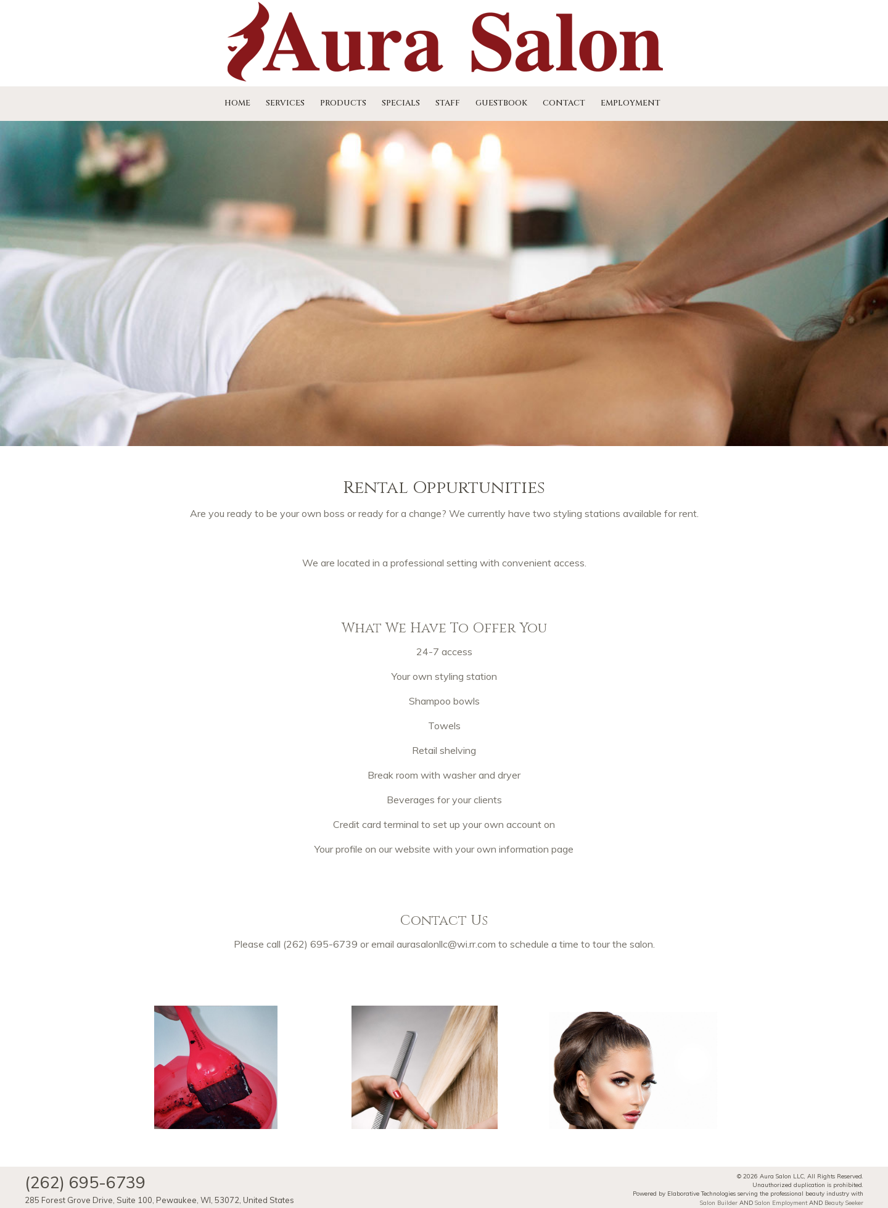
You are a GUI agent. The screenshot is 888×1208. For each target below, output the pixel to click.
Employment (630, 103)
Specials (401, 103)
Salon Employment (781, 1202)
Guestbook (501, 103)
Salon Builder (719, 1202)
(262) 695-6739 (320, 944)
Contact (564, 103)
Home (237, 103)
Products (343, 103)
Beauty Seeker (843, 1202)
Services (285, 103)
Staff (447, 103)
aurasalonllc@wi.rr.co (442, 944)
